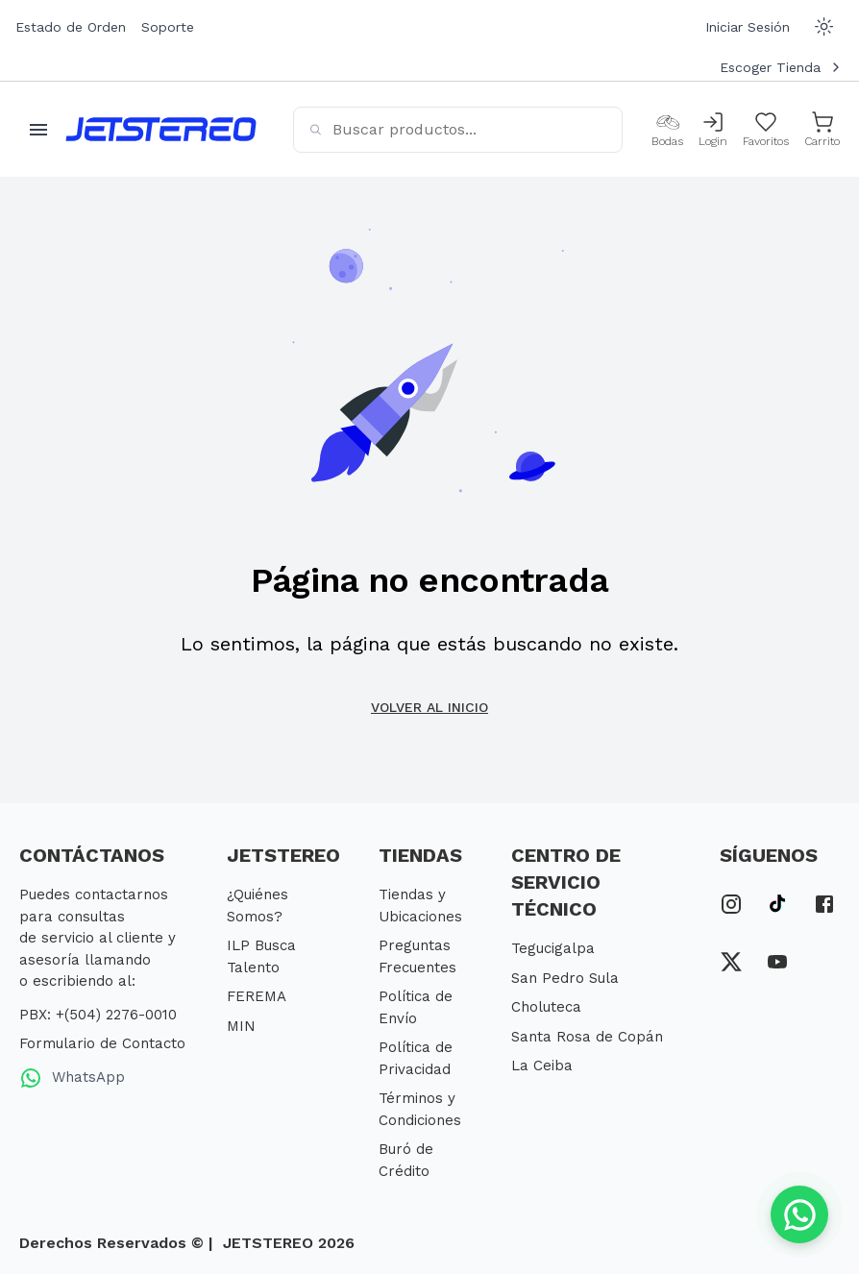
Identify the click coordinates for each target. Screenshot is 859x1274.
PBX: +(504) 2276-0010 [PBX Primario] (98, 1014)
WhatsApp (72, 1078)
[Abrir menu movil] (38, 129)
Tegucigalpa (553, 948)
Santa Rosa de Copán (587, 1036)
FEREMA (256, 996)
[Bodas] (667, 129)
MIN (241, 1026)
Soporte (167, 27)
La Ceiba (542, 1065)
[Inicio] (161, 129)
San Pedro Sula (565, 978)
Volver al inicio (429, 707)
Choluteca (546, 1007)
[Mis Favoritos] (766, 129)
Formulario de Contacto (102, 1043)
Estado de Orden (70, 27)
